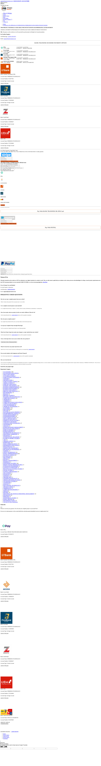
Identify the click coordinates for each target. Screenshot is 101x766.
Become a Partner (7, 19)
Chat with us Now (4, 723)
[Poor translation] (5, 747)
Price (2, 169)
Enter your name (4, 165)
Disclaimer (5, 738)
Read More (45, 282)
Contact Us (5, 21)
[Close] (1, 507)
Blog (4, 17)
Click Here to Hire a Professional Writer (9, 342)
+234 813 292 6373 (12, 36)
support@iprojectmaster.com (7, 1)
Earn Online (5, 18)
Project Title (3, 163)
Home (4, 14)
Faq (4, 20)
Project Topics (6, 15)
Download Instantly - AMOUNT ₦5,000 (8, 223)
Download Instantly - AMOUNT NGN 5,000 (9, 161)
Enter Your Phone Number (6, 168)
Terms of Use (6, 736)
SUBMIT (2, 205)
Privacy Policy (6, 737)
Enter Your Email (4, 166)
